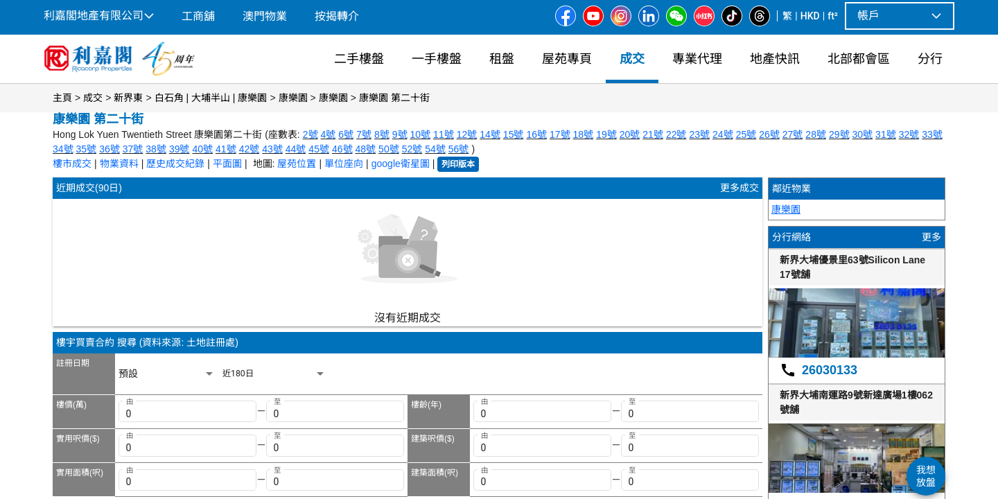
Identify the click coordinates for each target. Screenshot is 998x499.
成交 (93, 97)
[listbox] (167, 374)
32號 (909, 134)
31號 (885, 134)
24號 (722, 134)
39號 (179, 149)
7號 (363, 134)
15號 (513, 134)
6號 (345, 134)
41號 (226, 149)
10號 (420, 134)
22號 (676, 134)
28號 (815, 134)
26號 (769, 134)
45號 (318, 149)
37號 (133, 149)
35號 (86, 149)
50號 (388, 149)
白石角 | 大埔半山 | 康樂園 (211, 97)
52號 (412, 149)
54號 (435, 149)
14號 (490, 134)
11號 (443, 134)
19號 (606, 134)
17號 (560, 134)
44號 (296, 149)
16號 (536, 134)
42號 (249, 149)
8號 (381, 134)
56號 (458, 149)
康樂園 (293, 97)
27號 (792, 134)
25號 (746, 134)
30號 (862, 134)
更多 (931, 237)
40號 (202, 149)
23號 (699, 134)
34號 (63, 149)
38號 (156, 149)
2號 (310, 134)
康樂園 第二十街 (394, 97)
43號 (272, 149)
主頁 (62, 97)
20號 (630, 134)
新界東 (128, 97)
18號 (583, 134)
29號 (839, 134)
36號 (109, 149)
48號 (366, 149)
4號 (328, 134)
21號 (652, 134)
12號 (467, 134)
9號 (400, 134)
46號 (342, 149)
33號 (932, 134)
